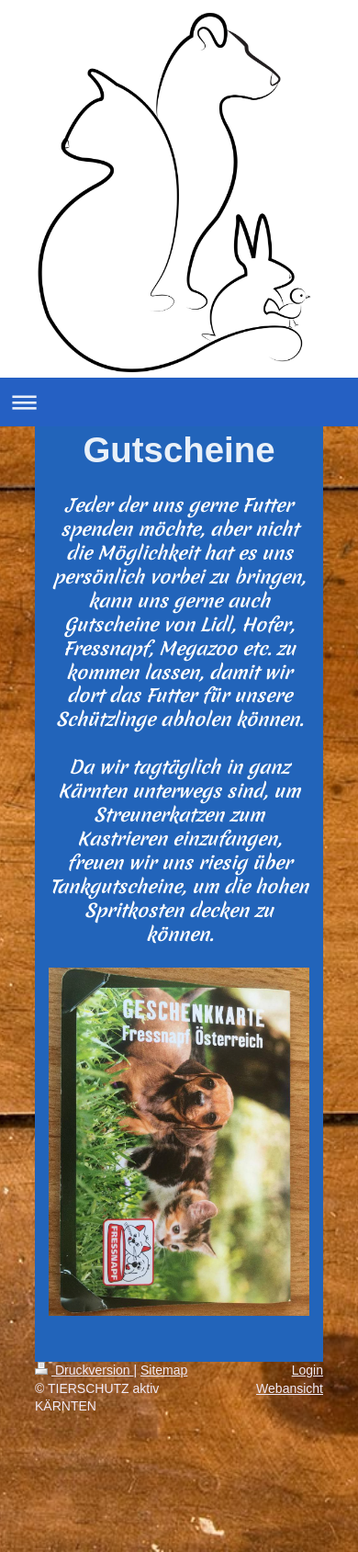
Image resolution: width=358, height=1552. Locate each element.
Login (307, 1370)
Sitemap (163, 1370)
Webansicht (289, 1388)
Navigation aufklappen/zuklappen (179, 402)
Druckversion (84, 1370)
